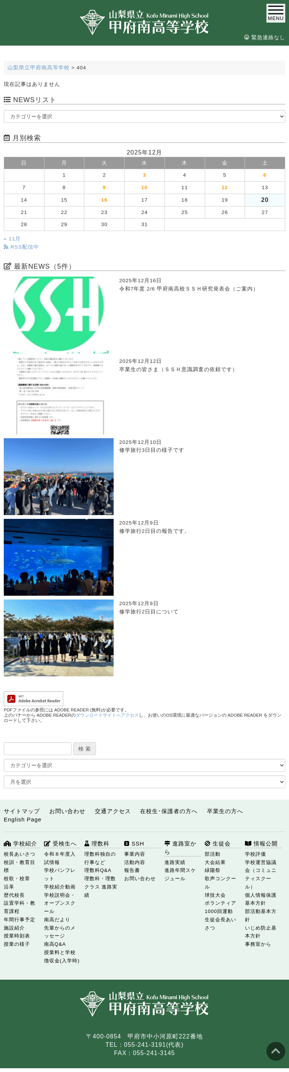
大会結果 (215, 862)
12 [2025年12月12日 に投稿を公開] (225, 187)
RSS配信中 (21, 247)
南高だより (57, 919)
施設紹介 (14, 928)
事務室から (258, 944)
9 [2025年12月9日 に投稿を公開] (104, 187)
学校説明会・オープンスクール (60, 903)
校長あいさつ (19, 854)
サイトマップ (22, 811)
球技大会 (215, 895)
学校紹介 (20, 843)
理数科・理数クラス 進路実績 (101, 887)
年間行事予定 (19, 919)
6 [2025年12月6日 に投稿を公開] (265, 175)
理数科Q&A (97, 870)
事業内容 (134, 854)
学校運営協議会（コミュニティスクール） (261, 874)
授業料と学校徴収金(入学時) (62, 956)
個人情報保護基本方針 (261, 899)
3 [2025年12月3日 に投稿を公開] (144, 175)
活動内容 (134, 862)
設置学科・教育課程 (19, 907)
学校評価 (255, 854)
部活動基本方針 (261, 915)
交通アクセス (113, 811)
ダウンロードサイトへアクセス (107, 715)
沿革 (9, 887)
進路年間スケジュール (180, 874)
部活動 (213, 854)
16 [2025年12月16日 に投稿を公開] (104, 200)
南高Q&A (55, 944)
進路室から (180, 847)
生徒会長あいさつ (220, 924)
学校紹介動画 (60, 887)
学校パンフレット (60, 874)
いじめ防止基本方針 (261, 932)
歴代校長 (14, 895)
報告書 (132, 870)
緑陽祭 (213, 870)
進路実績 (175, 862)
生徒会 (218, 843)
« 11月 (12, 239)
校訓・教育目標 (19, 866)
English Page (22, 819)
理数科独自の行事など (100, 858)
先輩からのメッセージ (60, 932)
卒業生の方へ (225, 811)
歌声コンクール (220, 883)
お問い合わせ (67, 811)
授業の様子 (17, 944)
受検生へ (60, 843)
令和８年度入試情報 (60, 858)
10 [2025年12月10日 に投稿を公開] (144, 187)
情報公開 (261, 843)
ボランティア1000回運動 (220, 907)
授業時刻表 (17, 936)
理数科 (97, 843)
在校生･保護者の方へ (169, 811)
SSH (134, 843)
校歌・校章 (17, 878)
